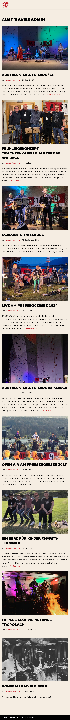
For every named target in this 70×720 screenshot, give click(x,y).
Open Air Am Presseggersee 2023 (34, 465)
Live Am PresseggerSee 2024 (30, 306)
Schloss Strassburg (23, 235)
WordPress (29, 717)
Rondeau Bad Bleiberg (24, 686)
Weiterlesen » (53, 94)
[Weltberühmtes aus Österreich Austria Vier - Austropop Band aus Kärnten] (5, 5)
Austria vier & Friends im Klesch (34, 388)
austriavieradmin (13, 80)
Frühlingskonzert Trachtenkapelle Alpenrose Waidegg (31, 153)
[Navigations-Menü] (65, 5)
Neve (4, 717)
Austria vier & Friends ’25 (28, 75)
